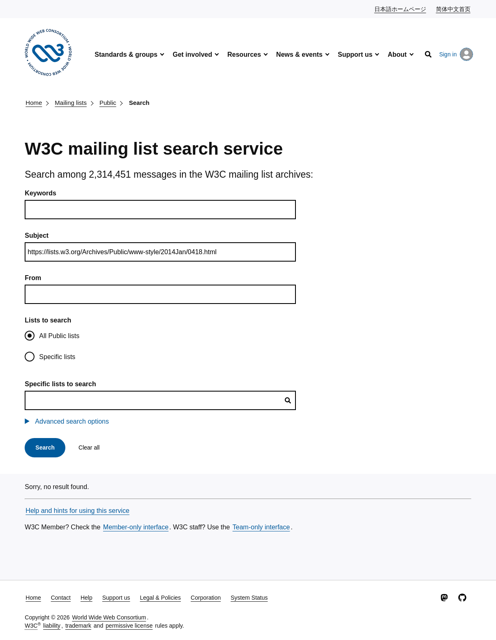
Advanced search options (72, 421)
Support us (355, 54)
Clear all (88, 447)
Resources (244, 54)
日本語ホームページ (400, 8)
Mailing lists (71, 102)
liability (51, 625)
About (397, 54)
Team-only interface (261, 527)
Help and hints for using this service (77, 510)
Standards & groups (126, 54)
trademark (78, 625)
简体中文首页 (453, 8)
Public (107, 102)
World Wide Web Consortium (109, 617)
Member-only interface (135, 527)
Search (139, 102)
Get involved (192, 54)
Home (33, 102)
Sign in (456, 54)
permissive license (129, 625)
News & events (299, 54)
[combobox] (160, 400)
